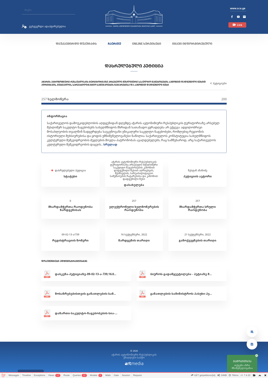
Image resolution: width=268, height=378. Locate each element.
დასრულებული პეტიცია (134, 66)
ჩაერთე (114, 44)
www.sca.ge (237, 8)
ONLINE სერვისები (146, 44)
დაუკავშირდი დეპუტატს (76, 44)
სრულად (110, 144)
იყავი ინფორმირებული (192, 44)
